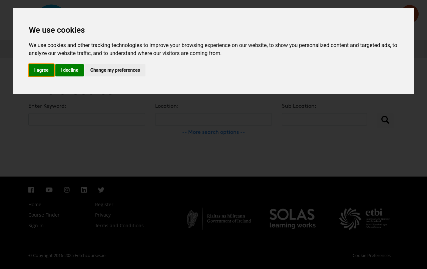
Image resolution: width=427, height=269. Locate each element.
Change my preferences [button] (115, 70)
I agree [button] (41, 70)
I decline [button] (69, 70)
